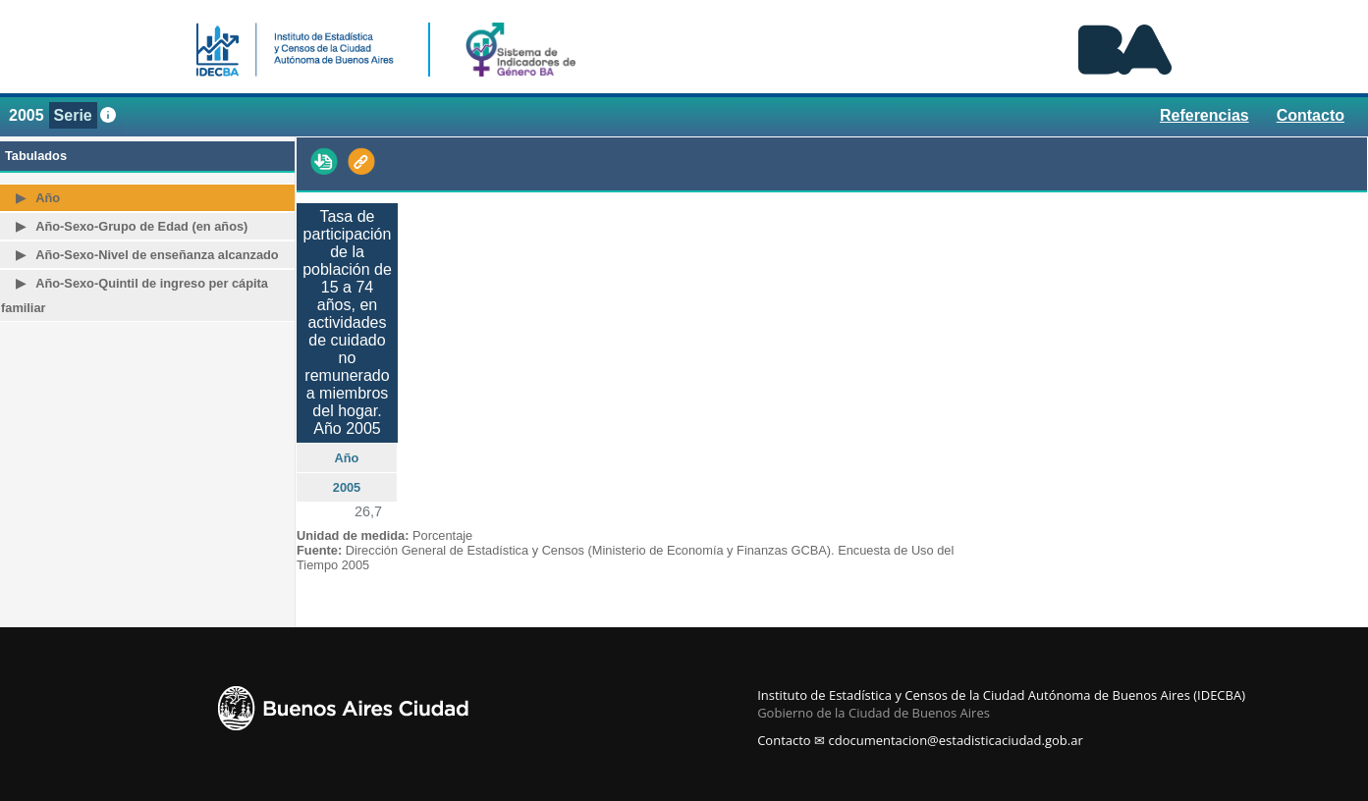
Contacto (1310, 115)
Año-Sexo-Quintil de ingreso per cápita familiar (134, 295)
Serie (73, 115)
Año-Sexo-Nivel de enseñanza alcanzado (156, 254)
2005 (26, 115)
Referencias (1204, 115)
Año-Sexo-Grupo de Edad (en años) (141, 226)
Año (47, 197)
